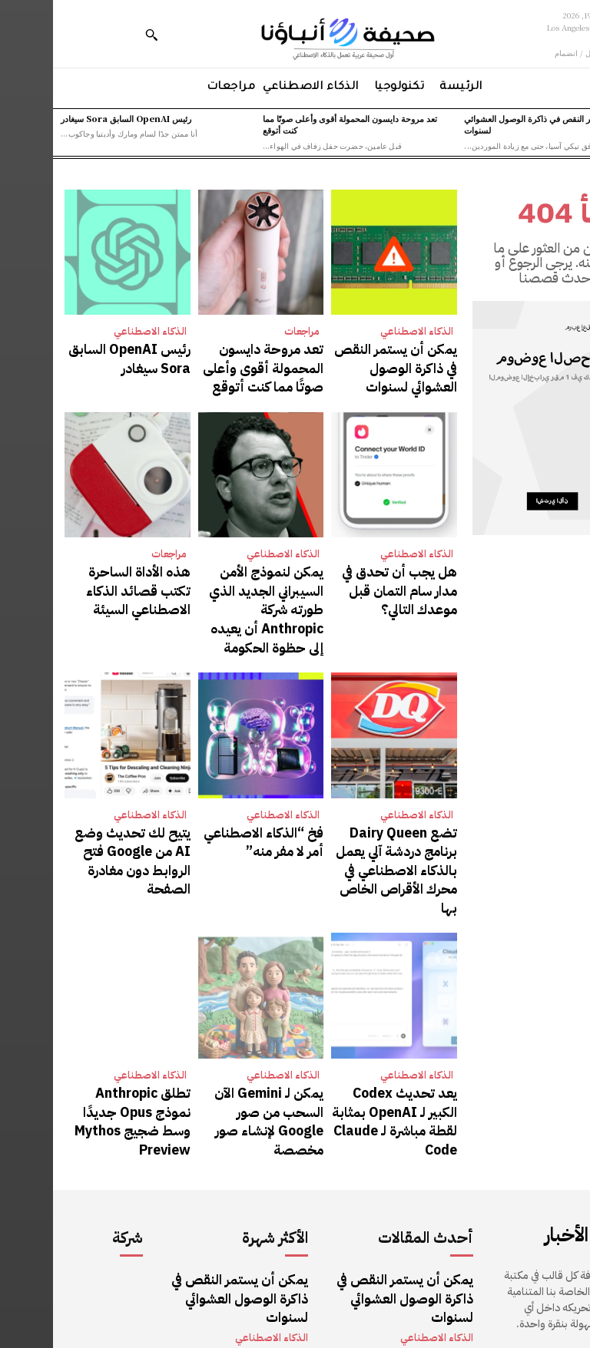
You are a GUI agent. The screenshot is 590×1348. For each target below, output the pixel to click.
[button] (98, 34)
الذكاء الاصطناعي (363, 331)
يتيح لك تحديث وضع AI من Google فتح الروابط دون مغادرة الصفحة (76, 800)
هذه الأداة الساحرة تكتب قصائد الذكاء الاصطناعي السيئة (83, 573)
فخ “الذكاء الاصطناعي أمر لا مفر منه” (209, 792)
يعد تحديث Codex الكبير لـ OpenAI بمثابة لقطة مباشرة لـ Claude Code (342, 1026)
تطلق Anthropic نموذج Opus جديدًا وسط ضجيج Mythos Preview (81, 1026)
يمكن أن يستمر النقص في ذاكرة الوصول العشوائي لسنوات (498, 124)
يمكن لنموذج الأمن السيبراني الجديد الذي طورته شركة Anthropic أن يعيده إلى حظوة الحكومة (209, 581)
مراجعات (249, 331)
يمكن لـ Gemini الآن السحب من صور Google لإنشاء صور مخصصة (209, 1026)
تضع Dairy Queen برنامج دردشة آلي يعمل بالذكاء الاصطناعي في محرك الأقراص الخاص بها (342, 807)
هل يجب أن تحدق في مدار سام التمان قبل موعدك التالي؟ (348, 573)
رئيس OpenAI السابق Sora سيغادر (73, 118)
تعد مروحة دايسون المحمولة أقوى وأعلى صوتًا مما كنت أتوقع (297, 124)
